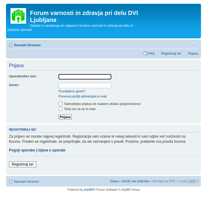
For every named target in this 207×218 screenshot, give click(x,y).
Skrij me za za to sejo (77, 109)
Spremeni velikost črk (193, 43)
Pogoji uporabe (22, 150)
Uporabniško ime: (23, 76)
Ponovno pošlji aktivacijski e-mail (82, 96)
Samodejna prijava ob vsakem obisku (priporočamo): (99, 104)
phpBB (88, 189)
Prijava (193, 53)
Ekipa (114, 181)
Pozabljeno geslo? (72, 91)
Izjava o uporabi (51, 150)
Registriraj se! (171, 53)
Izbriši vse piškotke (136, 181)
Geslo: (14, 85)
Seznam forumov (27, 45)
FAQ (151, 53)
